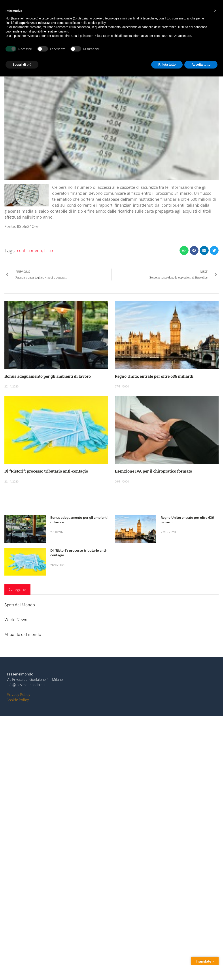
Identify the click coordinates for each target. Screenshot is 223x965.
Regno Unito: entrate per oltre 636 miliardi (154, 376)
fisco (48, 250)
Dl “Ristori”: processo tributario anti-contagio (46, 471)
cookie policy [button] (97, 23)
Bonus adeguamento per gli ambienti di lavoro (47, 376)
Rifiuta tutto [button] (167, 64)
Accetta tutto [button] (200, 64)
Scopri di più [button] (22, 64)
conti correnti (29, 250)
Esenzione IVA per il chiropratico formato (153, 471)
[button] (184, 250)
